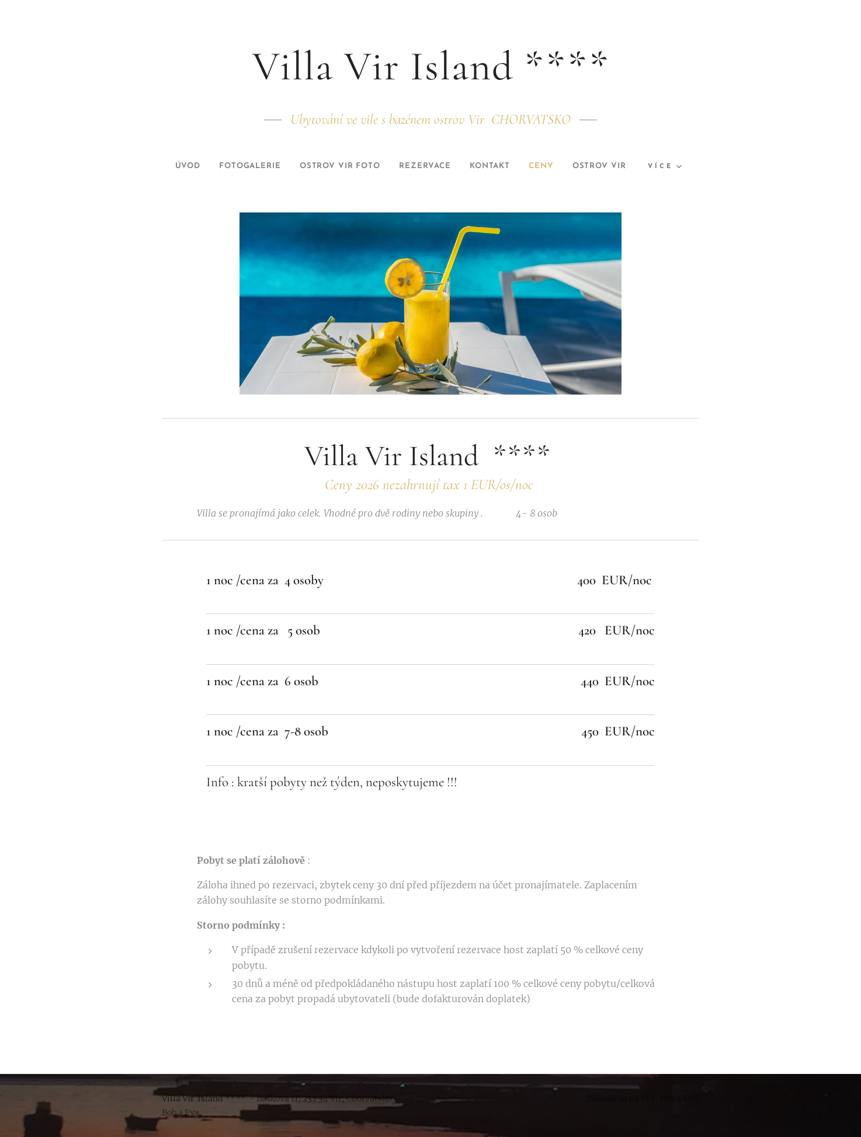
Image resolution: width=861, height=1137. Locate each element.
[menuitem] (208, 166)
